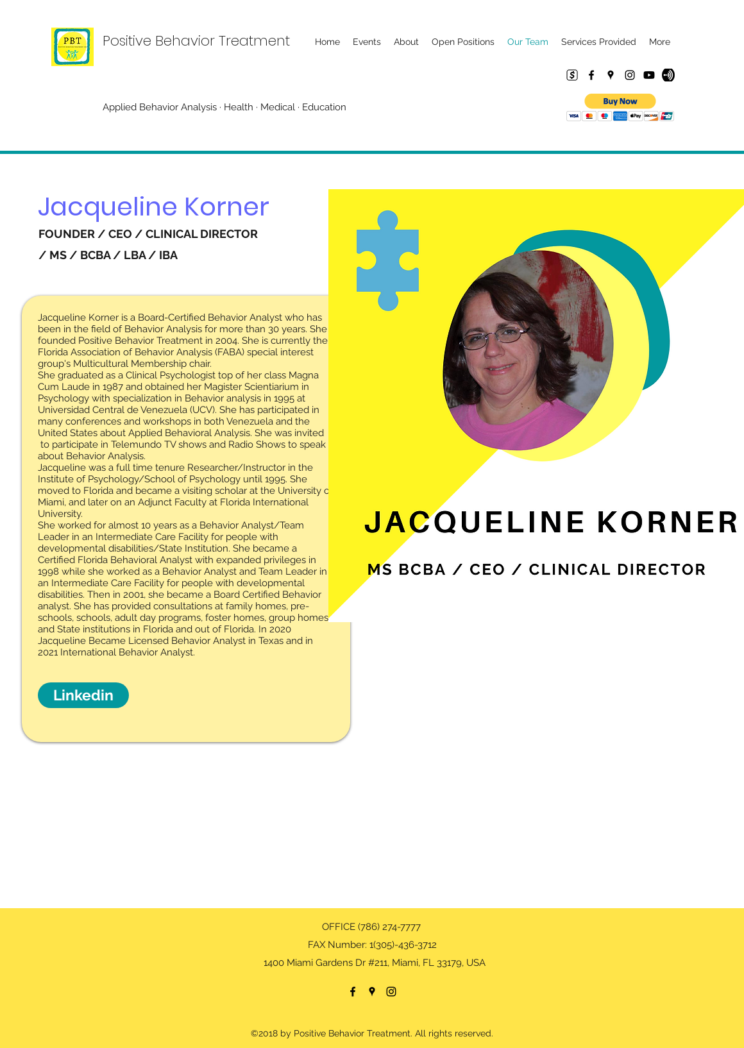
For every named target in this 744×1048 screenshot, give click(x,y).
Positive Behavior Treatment (196, 41)
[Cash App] (572, 75)
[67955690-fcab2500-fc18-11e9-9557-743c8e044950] (668, 75)
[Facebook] (591, 75)
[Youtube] (649, 75)
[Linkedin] (83, 695)
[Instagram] (629, 75)
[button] (620, 107)
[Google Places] (610, 75)
